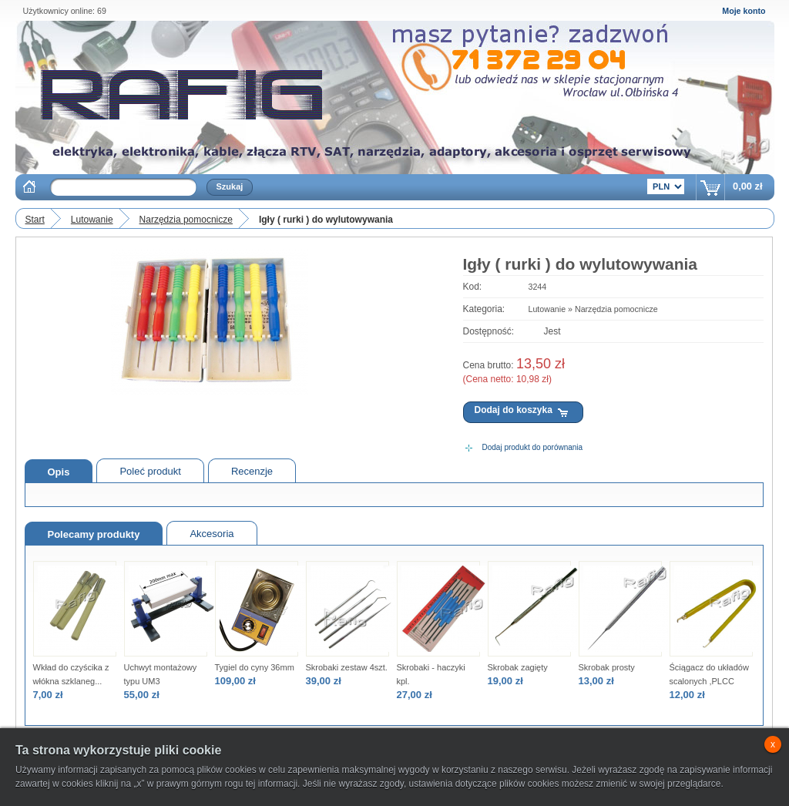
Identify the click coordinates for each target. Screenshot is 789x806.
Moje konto (743, 10)
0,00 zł (747, 186)
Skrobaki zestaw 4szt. (347, 667)
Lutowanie (92, 219)
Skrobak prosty (607, 667)
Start (35, 219)
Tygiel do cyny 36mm (254, 667)
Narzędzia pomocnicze (186, 219)
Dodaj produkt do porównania (532, 447)
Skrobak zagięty (518, 667)
